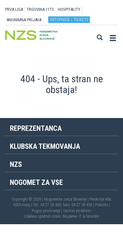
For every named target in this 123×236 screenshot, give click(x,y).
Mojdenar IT (72, 216)
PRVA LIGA (14, 9)
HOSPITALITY (69, 9)
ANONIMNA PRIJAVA (24, 19)
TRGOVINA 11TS (40, 9)
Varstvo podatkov (77, 210)
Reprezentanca (36, 128)
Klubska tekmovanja (45, 146)
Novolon (92, 216)
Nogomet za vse (36, 182)
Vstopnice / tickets (69, 19)
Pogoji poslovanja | (47, 210)
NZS (16, 164)
